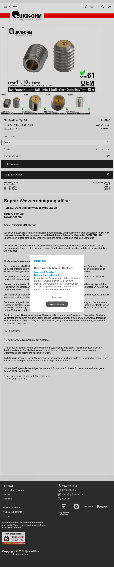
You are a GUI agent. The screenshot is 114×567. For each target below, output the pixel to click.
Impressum (40, 261)
